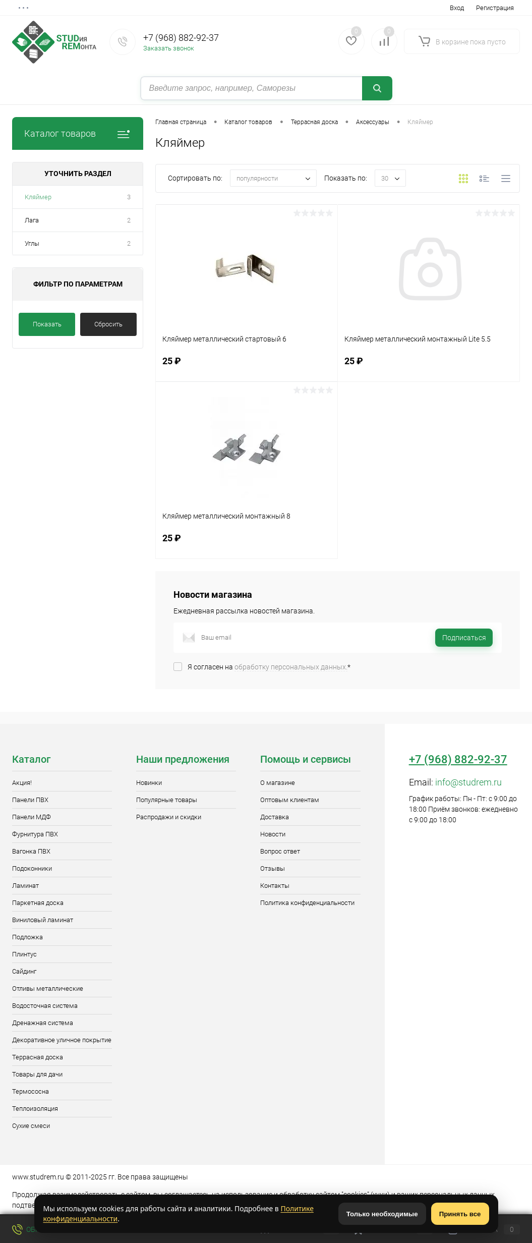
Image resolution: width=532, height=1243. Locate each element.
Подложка (27, 937)
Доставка (274, 817)
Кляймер (38, 197)
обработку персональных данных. (290, 667)
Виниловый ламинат (42, 920)
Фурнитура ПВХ (35, 834)
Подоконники (32, 868)
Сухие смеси (31, 1125)
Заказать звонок (168, 48)
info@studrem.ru (468, 782)
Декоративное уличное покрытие (61, 1040)
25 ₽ (246, 367)
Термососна (30, 1091)
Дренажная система (42, 1023)
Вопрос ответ (280, 851)
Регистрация (495, 8)
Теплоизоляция (35, 1108)
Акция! (22, 782)
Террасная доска (37, 1057)
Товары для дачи (37, 1074)
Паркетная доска (38, 903)
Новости (272, 834)
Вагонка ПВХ (31, 851)
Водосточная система (45, 1005)
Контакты (274, 885)
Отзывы (272, 868)
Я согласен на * (269, 667)
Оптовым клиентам (289, 800)
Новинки (149, 782)
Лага (32, 220)
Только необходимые (382, 1214)
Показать (47, 324)
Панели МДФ (31, 817)
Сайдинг (24, 971)
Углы (32, 243)
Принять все (460, 1214)
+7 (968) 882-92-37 (181, 37)
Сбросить (108, 324)
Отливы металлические (47, 988)
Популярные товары (166, 800)
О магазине (277, 782)
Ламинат (25, 885)
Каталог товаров (77, 133)
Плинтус (24, 954)
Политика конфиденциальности (307, 903)
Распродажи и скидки (168, 817)
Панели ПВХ (30, 800)
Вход (457, 8)
